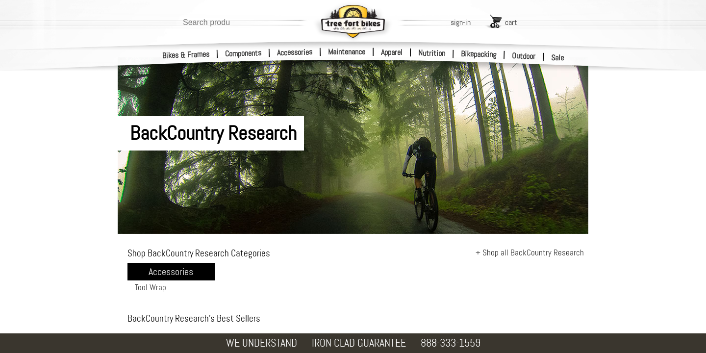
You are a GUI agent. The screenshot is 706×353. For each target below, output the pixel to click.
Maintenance (346, 52)
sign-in (461, 22)
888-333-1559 (450, 343)
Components (243, 53)
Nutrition (431, 53)
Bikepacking (479, 54)
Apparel (392, 52)
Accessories (294, 52)
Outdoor (524, 55)
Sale (557, 57)
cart (511, 22)
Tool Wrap (150, 287)
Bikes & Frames (186, 55)
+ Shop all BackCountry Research (530, 252)
